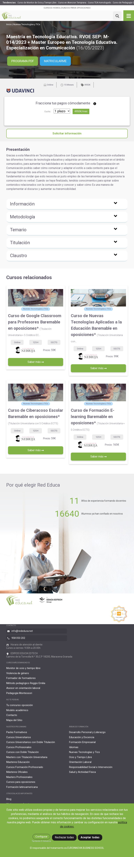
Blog (8, 799)
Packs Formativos (16, 732)
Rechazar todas (64, 837)
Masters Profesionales (19, 777)
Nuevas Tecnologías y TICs (26, 24)
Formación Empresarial (82, 742)
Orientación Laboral (80, 762)
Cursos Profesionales (18, 747)
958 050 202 (18, 638)
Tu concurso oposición (19, 705)
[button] (67, 204)
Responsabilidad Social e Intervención (90, 767)
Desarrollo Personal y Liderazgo (87, 732)
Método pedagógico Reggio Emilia (25, 683)
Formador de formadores (21, 678)
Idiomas (73, 747)
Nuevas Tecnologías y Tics (84, 752)
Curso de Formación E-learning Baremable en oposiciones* (98, 419)
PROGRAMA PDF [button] (22, 61)
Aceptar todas (90, 837)
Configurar (41, 836)
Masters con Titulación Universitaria (26, 757)
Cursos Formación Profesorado (24, 767)
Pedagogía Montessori (19, 693)
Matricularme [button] (55, 61)
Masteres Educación (18, 762)
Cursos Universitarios (18, 737)
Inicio (9, 24)
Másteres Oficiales (17, 772)
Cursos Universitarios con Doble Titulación (30, 742)
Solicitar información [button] (67, 133)
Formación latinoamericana (22, 787)
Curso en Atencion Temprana (72, 2)
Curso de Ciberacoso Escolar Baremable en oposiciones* (35, 416)
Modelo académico (17, 710)
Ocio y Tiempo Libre (80, 757)
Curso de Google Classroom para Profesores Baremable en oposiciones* (34, 325)
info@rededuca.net (22, 631)
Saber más (36, 362)
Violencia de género (17, 673)
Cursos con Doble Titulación (22, 752)
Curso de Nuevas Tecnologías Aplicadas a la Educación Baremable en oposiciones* (97, 328)
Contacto (11, 715)
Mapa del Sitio (14, 720)
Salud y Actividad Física (82, 772)
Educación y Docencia (81, 737)
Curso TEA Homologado (99, 2)
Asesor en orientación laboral (23, 688)
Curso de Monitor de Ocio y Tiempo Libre (36, 2)
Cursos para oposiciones (20, 782)
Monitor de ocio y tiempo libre (23, 668)
